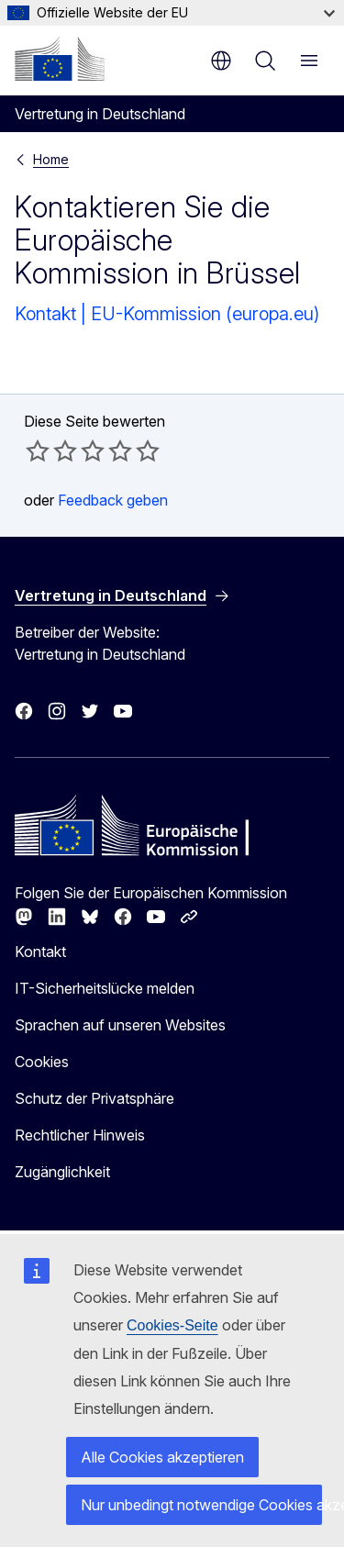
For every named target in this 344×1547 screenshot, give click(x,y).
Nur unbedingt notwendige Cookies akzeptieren (201, 1505)
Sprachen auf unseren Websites (120, 1025)
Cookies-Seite (172, 1325)
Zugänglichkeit (62, 1172)
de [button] (221, 61)
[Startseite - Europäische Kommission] (60, 59)
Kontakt (40, 951)
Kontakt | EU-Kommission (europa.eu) (167, 314)
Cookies (42, 1061)
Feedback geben (113, 500)
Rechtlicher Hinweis (80, 1135)
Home (51, 159)
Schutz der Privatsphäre (94, 1098)
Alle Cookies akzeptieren (162, 1457)
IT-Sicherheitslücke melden (104, 988)
